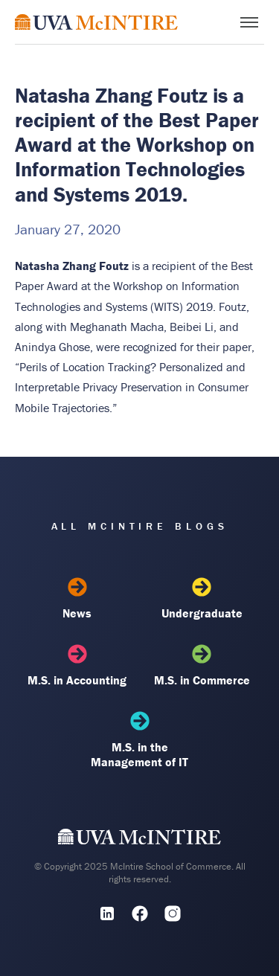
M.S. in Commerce (202, 665)
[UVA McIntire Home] (139, 839)
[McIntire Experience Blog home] (96, 22)
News (77, 598)
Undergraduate (202, 598)
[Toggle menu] (249, 22)
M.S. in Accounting (77, 665)
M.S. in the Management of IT (139, 740)
